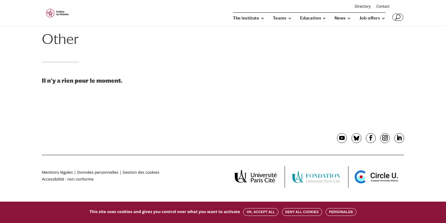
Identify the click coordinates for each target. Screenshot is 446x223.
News (340, 18)
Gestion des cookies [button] (141, 172)
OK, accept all (261, 212)
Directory (363, 7)
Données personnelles (97, 172)
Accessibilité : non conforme (68, 179)
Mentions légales (57, 172)
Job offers (369, 18)
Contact (383, 7)
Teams (279, 18)
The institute (246, 18)
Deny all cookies (302, 212)
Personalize (341, 212)
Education (310, 18)
